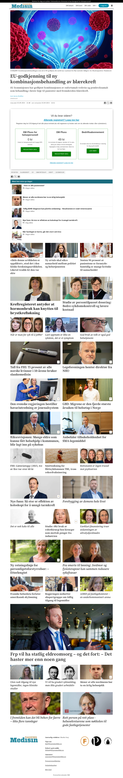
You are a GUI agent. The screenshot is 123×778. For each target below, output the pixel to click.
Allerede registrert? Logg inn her (61, 120)
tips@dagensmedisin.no (53, 744)
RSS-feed (48, 770)
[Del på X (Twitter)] (108, 103)
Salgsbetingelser (51, 765)
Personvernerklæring (52, 761)
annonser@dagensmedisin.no (55, 757)
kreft (51, 172)
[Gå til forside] (22, 5)
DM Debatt (70, 6)
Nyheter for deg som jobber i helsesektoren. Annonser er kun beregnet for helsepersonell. (61, 1)
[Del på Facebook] (104, 103)
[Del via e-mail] (111, 103)
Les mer (93, 151)
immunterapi (41, 172)
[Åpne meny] (112, 5)
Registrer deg (30, 149)
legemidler (60, 172)
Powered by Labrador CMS (61, 775)
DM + (94, 6)
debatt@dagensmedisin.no (54, 750)
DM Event (79, 6)
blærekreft (24, 172)
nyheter (14, 172)
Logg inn (104, 6)
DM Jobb (87, 6)
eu (33, 172)
